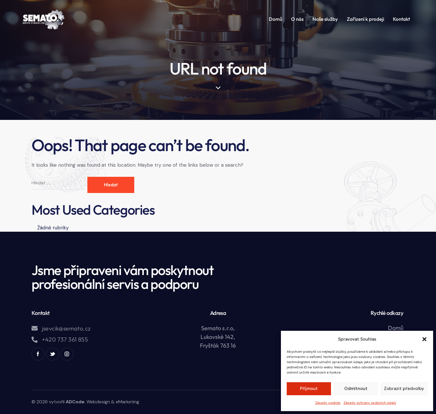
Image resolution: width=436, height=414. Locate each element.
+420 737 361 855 (65, 339)
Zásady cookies (328, 402)
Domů (395, 327)
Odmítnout (355, 388)
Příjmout (309, 388)
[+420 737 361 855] (35, 340)
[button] (424, 339)
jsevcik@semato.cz (66, 328)
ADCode (75, 402)
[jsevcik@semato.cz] (35, 328)
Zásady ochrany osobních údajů (369, 402)
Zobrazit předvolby (404, 388)
